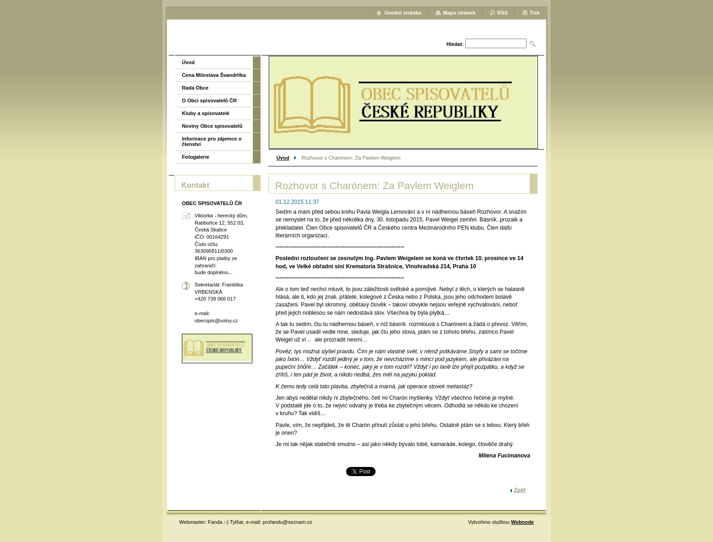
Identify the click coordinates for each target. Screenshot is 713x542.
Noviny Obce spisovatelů (212, 126)
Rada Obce (195, 87)
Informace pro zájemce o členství (211, 141)
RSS (502, 12)
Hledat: (455, 44)
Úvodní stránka (402, 12)
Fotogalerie (195, 157)
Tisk (535, 12)
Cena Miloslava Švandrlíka (214, 75)
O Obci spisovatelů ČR (209, 100)
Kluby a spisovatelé (205, 113)
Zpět (520, 490)
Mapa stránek (459, 12)
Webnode (522, 522)
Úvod (282, 158)
